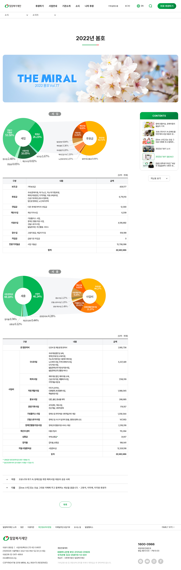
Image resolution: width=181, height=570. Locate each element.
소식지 (35, 15)
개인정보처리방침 (44, 527)
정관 (22, 527)
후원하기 (40, 6)
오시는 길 (77, 527)
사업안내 (53, 6)
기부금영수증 (113, 6)
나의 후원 (89, 6)
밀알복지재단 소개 (9, 527)
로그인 (127, 6)
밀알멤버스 (89, 527)
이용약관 (31, 527)
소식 (78, 6)
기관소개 (66, 6)
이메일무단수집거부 (62, 527)
